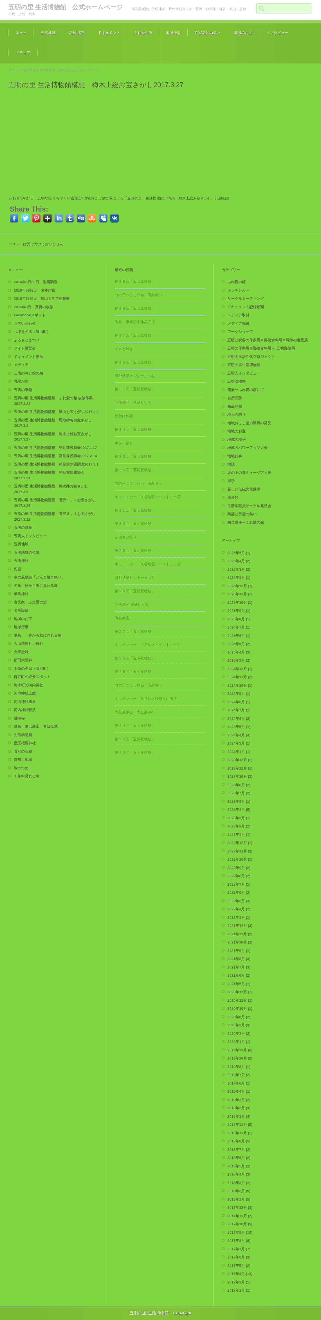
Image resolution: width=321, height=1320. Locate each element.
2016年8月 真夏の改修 (33, 307)
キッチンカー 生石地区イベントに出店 (148, 645)
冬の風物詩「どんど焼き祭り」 (39, 577)
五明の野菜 (23, 527)
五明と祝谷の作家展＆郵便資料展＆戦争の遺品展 (267, 340)
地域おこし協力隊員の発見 (249, 423)
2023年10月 (239, 776)
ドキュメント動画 (28, 357)
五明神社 (21, 561)
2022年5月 (238, 901)
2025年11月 (239, 594)
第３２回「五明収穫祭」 (135, 470)
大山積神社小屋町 (28, 643)
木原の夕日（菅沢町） (32, 668)
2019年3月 (238, 1100)
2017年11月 (239, 1216)
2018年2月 (238, 1191)
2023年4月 (238, 810)
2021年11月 (239, 934)
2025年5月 (238, 644)
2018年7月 (238, 1149)
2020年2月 (238, 1033)
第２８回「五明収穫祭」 (135, 591)
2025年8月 (238, 619)
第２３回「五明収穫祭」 (135, 739)
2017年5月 (238, 1266)
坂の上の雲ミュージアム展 (249, 473)
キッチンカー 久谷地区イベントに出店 (148, 497)
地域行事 (173, 33)
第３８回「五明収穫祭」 (135, 308)
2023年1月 (238, 835)
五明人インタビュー (30, 536)
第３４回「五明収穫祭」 (135, 429)
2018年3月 (238, 1183)
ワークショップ (240, 332)
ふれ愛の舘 (143, 33)
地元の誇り (236, 414)
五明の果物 (23, 390)
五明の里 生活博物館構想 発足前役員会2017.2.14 (55, 456)
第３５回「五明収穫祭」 (135, 389)
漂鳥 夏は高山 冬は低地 (36, 726)
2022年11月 (239, 851)
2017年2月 (238, 1282)
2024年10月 (239, 685)
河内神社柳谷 (25, 702)
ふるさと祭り (126, 537)
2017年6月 (238, 1257)
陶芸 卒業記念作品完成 (135, 322)
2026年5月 (238, 553)
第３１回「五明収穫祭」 (135, 510)
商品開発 (234, 406)
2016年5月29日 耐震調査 (35, 282)
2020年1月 (238, 1042)
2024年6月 (238, 718)
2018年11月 (239, 1133)
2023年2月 (238, 826)
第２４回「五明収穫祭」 (135, 725)
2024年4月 (238, 735)
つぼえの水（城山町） (32, 332)
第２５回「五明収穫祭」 (135, 672)
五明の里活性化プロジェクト (251, 357)
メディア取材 (238, 315)
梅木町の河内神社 (28, 685)
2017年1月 (238, 1290)
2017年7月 (238, 1249)
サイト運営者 (25, 348)
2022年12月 (239, 843)
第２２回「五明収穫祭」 (135, 752)
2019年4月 (238, 1091)
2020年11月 (239, 1000)
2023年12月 (239, 760)
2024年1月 (238, 752)
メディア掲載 (238, 323)
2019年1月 (238, 1116)
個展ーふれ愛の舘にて (245, 390)
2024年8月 (238, 702)
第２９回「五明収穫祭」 (135, 550)
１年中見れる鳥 (26, 776)
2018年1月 (238, 1199)
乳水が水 (21, 381)
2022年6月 (238, 892)
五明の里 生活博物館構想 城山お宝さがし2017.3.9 (56, 412)
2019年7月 (238, 1075)
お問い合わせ (25, 323)
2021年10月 (239, 942)
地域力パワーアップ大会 (247, 448)
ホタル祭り (124, 443)
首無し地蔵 (23, 759)
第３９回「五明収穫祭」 (135, 281)
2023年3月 (238, 818)
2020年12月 (239, 992)
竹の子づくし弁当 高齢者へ (138, 295)
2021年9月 (238, 951)
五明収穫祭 (236, 381)
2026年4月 (238, 561)
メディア (23, 53)
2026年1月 (238, 577)
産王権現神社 (25, 743)
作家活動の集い (207, 33)
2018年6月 (238, 1158)
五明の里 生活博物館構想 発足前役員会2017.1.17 (55, 448)
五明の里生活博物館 (243, 365)
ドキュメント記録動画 (245, 307)
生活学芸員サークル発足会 (249, 506)
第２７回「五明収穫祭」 (135, 631)
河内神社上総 (25, 693)
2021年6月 (238, 975)
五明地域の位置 (26, 552)
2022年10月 (239, 859)
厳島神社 (21, 594)
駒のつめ (21, 768)
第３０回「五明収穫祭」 (135, 523)
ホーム (21, 33)
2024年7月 (238, 710)
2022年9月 (238, 868)
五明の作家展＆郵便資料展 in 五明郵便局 (261, 348)
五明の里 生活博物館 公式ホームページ (65, 7)
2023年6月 (238, 801)
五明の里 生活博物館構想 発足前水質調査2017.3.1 (56, 464)
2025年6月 (238, 636)
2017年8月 (238, 1241)
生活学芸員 (23, 735)
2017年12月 (239, 1207)
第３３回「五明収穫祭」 (135, 456)
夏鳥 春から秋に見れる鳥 (37, 635)
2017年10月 (239, 1224)
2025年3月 (238, 660)
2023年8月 (238, 785)
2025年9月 (238, 611)
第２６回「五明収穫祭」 (135, 658)
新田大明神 (23, 660)
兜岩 (17, 569)
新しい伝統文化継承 (243, 489)
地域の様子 (236, 439)
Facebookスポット (30, 315)
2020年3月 (238, 1025)
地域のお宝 (243, 33)
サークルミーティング (245, 298)
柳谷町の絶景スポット (32, 677)
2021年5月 (238, 984)
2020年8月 (238, 1017)
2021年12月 (239, 926)
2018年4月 (238, 1174)
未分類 (232, 497)
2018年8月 (238, 1141)
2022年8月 (238, 876)
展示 (231, 481)
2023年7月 (238, 793)
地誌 (231, 464)
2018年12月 (239, 1124)
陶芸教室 (122, 618)
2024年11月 (239, 677)
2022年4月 (238, 909)
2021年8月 (238, 959)
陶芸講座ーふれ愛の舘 (245, 522)
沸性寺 (19, 718)
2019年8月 (238, 1067)
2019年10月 (239, 1058)
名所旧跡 (76, 33)
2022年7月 (238, 884)
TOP (11, 70)
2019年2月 (238, 1108)
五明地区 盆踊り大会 (133, 402)
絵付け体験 (124, 416)
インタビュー (277, 33)
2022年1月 (238, 917)
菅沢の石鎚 (23, 751)
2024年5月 (238, 727)
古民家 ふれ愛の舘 (30, 602)
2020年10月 (239, 1008)
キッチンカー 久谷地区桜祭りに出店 (146, 699)
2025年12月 (239, 586)
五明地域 (48, 33)
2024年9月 (238, 693)
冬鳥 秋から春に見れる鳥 (36, 586)
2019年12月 (239, 1050)
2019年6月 (238, 1083)
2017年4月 (239, 1274)
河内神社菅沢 (25, 710)
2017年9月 (239, 1232)
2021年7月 (238, 967)
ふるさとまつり (26, 340)
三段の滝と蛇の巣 (28, 373)
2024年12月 (239, 669)
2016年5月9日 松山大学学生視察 (42, 298)
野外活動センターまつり (135, 376)
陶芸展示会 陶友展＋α (134, 712)
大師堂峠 (21, 652)
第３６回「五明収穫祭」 (135, 362)
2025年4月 (238, 652)
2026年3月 (238, 569)
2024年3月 (238, 743)
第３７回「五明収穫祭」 (135, 335)
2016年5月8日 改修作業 (34, 290)
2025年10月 (239, 602)
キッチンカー (238, 290)
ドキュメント (109, 33)
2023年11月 (239, 768)
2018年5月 (238, 1166)
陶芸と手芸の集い (242, 514)
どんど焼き (124, 349)
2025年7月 (238, 627)
